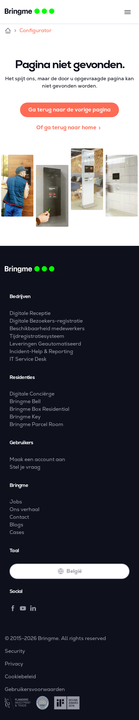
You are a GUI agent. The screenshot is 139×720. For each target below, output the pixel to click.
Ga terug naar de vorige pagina (69, 109)
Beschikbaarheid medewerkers (47, 328)
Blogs (16, 524)
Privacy (14, 663)
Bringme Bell (25, 401)
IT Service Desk (28, 359)
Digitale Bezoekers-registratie (46, 320)
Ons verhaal (24, 509)
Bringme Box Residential (39, 409)
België (70, 571)
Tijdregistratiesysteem (37, 336)
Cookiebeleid (20, 676)
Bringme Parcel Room (36, 424)
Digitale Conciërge (32, 393)
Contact (19, 517)
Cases (17, 532)
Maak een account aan (37, 459)
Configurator (35, 30)
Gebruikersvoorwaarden (35, 689)
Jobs (16, 501)
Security (15, 651)
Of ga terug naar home (69, 128)
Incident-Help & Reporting (41, 351)
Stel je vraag (25, 467)
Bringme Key (25, 416)
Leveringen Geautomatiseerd (45, 343)
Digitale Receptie (30, 313)
